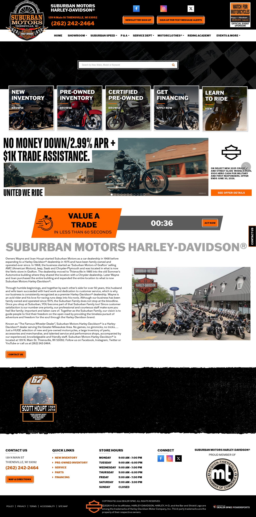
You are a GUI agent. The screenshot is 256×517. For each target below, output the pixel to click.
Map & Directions (19, 479)
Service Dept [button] (142, 35)
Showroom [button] (76, 35)
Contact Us (15, 354)
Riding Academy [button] (199, 35)
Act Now (210, 223)
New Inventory (66, 457)
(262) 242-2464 (22, 467)
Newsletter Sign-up (138, 20)
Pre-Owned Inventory (71, 462)
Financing (62, 477)
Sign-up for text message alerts (181, 20)
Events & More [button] (227, 35)
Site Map (63, 506)
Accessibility (47, 506)
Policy (10, 506)
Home (58, 35)
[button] (10, 167)
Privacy (21, 506)
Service (60, 467)
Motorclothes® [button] (170, 35)
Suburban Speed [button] (102, 35)
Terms (33, 506)
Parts (59, 472)
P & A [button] (124, 35)
